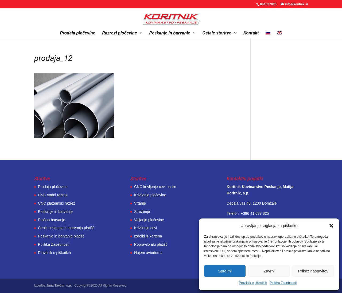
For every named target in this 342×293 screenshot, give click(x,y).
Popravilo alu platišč (151, 244)
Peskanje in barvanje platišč (61, 236)
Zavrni (269, 271)
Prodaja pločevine (77, 33)
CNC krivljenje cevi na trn (155, 187)
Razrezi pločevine (119, 33)
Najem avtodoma (148, 253)
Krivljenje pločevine (150, 195)
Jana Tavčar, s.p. (59, 285)
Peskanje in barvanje (169, 33)
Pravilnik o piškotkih (253, 283)
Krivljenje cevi (145, 228)
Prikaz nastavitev (313, 271)
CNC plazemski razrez (56, 203)
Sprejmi (225, 271)
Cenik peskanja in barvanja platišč (66, 228)
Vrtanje (140, 203)
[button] (331, 225)
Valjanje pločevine (149, 220)
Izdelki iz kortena (148, 236)
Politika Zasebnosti (283, 283)
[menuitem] (268, 35)
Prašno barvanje (51, 220)
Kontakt (251, 33)
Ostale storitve (217, 33)
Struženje (142, 211)
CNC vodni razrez (52, 195)
